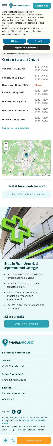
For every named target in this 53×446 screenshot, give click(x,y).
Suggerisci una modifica (15, 128)
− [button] (6, 148)
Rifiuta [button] (14, 41)
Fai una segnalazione (13, 393)
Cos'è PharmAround (13, 366)
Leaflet (36, 175)
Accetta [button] (38, 41)
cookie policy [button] (27, 12)
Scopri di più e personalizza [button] (26, 48)
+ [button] (6, 144)
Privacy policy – (30, 420)
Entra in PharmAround (14, 379)
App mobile (8, 399)
